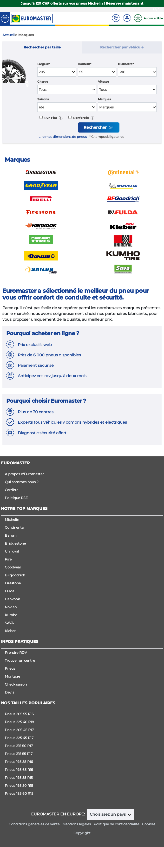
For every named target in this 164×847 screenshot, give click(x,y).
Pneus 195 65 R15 (19, 769)
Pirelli (9, 559)
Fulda (9, 591)
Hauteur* (84, 64)
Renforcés (80, 118)
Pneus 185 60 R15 (19, 793)
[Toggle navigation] (5, 18)
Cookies (148, 824)
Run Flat (50, 118)
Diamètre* (126, 64)
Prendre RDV (16, 652)
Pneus (10, 668)
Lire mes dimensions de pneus (63, 137)
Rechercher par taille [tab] (42, 47)
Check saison (16, 684)
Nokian (11, 607)
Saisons (43, 99)
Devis (9, 692)
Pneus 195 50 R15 (19, 785)
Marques (104, 99)
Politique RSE (16, 498)
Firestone (13, 583)
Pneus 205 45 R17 (19, 730)
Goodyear (13, 567)
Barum (11, 535)
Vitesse (103, 81)
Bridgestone (15, 543)
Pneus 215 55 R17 (19, 754)
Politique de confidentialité (116, 824)
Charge (42, 81)
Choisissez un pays (108, 814)
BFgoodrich (15, 575)
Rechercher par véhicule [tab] (122, 47)
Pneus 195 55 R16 (19, 762)
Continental (15, 527)
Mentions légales (76, 824)
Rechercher (96, 127)
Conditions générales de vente (34, 824)
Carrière (11, 490)
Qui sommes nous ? (22, 482)
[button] (61, 117)
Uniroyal (12, 551)
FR (154, 9)
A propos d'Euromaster (24, 474)
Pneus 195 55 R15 (19, 777)
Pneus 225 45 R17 (19, 738)
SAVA (9, 623)
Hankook (12, 599)
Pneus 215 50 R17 (19, 746)
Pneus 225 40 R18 (19, 722)
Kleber (10, 631)
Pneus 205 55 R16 (19, 714)
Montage (12, 676)
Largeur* (43, 64)
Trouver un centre (20, 660)
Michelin (12, 519)
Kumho (11, 615)
